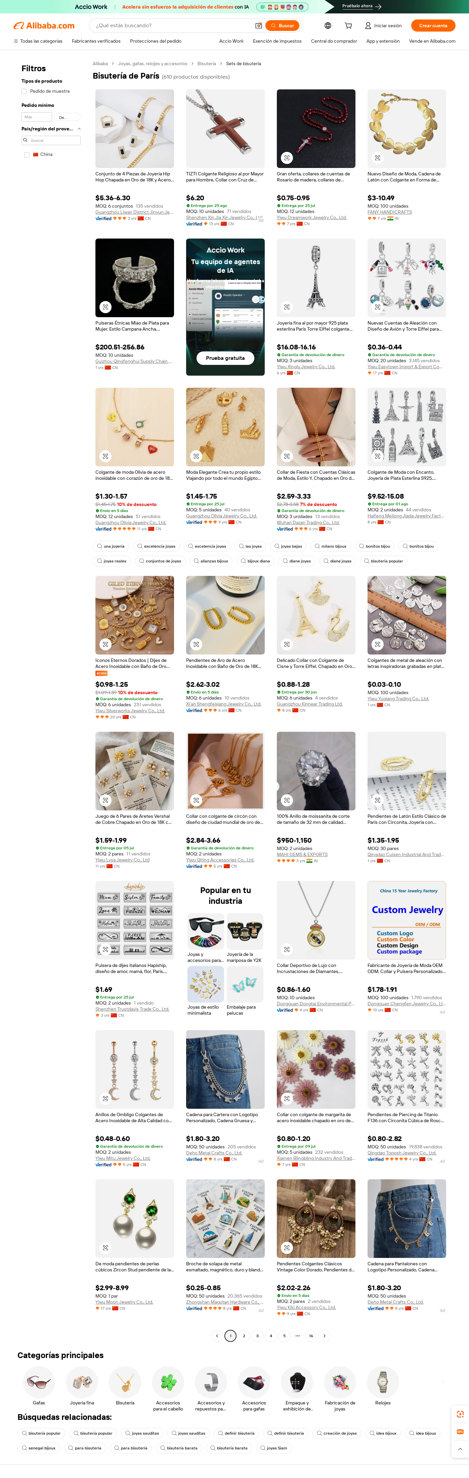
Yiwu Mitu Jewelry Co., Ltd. (123, 1158)
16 (311, 1336)
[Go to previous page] (217, 1336)
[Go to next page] (324, 1336)
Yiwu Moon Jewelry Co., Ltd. (124, 1302)
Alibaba (100, 63)
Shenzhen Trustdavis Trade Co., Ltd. (132, 1009)
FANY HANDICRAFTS (390, 212)
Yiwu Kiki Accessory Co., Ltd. (306, 1307)
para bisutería (84, 1448)
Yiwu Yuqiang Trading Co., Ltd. (398, 698)
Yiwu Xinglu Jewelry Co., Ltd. (306, 366)
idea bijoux (383, 1433)
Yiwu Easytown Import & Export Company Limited (407, 366)
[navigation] (51, 700)
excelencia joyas (156, 546)
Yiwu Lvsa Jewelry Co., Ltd (122, 859)
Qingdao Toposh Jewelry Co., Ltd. (402, 1152)
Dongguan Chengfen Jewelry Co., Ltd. (407, 1003)
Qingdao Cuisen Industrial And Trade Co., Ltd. (407, 854)
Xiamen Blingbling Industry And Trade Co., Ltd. (316, 1158)
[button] (259, 26)
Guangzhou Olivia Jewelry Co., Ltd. (130, 522)
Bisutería (207, 63)
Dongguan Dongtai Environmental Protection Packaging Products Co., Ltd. (316, 1003)
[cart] (350, 26)
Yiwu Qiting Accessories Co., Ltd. (220, 859)
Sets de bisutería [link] (243, 63)
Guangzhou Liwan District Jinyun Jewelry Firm (134, 212)
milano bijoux (330, 546)
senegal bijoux (38, 1448)
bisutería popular (383, 561)
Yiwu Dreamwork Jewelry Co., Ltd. (312, 217)
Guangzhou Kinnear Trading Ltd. (310, 704)
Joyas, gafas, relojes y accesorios (152, 63)
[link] (460, 1414)
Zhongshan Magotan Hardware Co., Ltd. (225, 1302)
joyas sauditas (142, 1433)
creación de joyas (337, 1433)
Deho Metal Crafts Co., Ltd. (214, 1152)
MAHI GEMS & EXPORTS (302, 854)
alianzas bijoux (211, 561)
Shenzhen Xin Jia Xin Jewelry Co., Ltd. (224, 217)
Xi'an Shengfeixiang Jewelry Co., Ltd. (223, 704)
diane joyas (297, 561)
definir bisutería (236, 1433)
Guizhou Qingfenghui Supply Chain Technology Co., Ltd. (134, 361)
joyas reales (111, 561)
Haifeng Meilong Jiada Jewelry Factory (407, 515)
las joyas (250, 546)
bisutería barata (179, 1448)
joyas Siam (273, 1448)
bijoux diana (255, 561)
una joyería (111, 546)
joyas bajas (288, 546)
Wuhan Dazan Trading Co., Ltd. (308, 522)
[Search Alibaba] (172, 25)
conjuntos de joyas (160, 561)
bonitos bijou (374, 546)
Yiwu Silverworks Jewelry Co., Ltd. (130, 710)
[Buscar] (282, 25)
